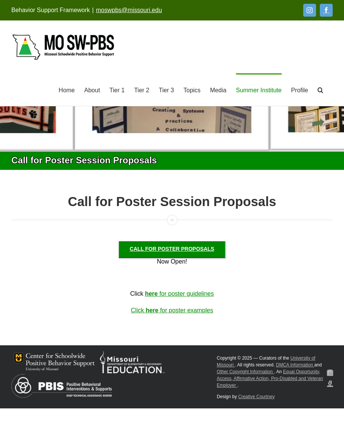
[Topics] (192, 89)
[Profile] (299, 89)
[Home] (67, 89)
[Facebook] (326, 10)
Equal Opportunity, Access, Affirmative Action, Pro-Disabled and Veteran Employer (270, 378)
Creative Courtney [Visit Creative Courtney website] (256, 396)
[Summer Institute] (259, 89)
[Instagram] (309, 10)
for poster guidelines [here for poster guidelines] (179, 293)
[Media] (218, 89)
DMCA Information (295, 365)
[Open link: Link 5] (63, 47)
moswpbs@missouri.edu (129, 10)
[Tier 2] (141, 89)
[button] (320, 89)
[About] (92, 89)
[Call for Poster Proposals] (172, 249)
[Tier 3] (166, 89)
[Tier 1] (117, 89)
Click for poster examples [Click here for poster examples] (172, 310)
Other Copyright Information (245, 371)
